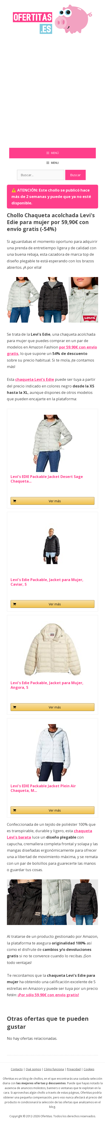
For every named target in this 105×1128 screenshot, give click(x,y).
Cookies (89, 1069)
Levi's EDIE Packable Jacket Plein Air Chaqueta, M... (43, 788)
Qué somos (33, 1069)
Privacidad (74, 1069)
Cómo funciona (54, 1069)
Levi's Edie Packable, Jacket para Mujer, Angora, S (47, 685)
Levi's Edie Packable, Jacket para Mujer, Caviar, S (47, 582)
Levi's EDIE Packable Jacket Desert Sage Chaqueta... (47, 478)
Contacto (17, 1069)
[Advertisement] (52, 93)
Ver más (55, 501)
